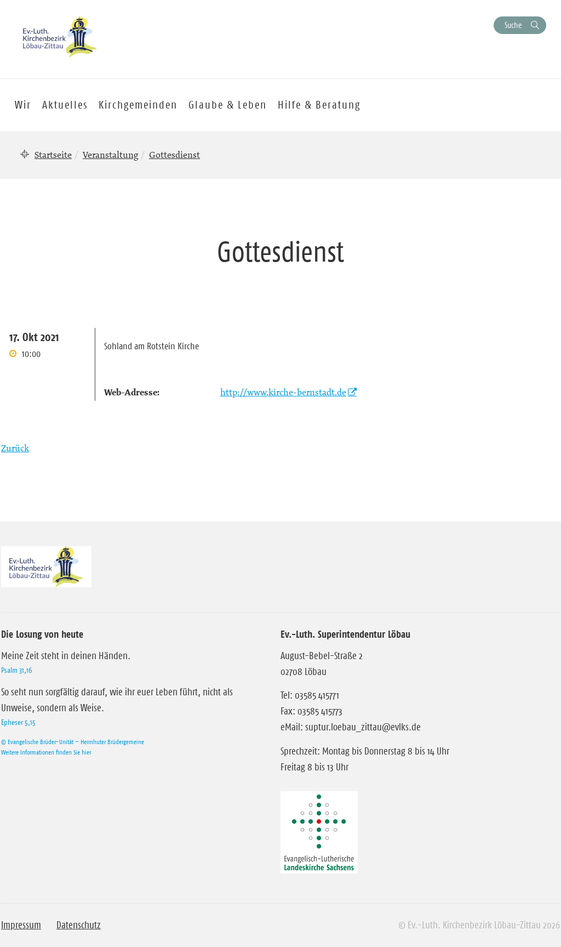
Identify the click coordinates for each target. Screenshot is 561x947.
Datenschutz (78, 925)
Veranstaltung (110, 155)
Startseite (53, 155)
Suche (513, 25)
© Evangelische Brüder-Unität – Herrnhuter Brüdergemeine (72, 742)
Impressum (21, 925)
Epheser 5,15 (18, 722)
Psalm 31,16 (16, 670)
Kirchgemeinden (138, 104)
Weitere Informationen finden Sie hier (46, 752)
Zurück (15, 448)
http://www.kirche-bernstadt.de (283, 392)
